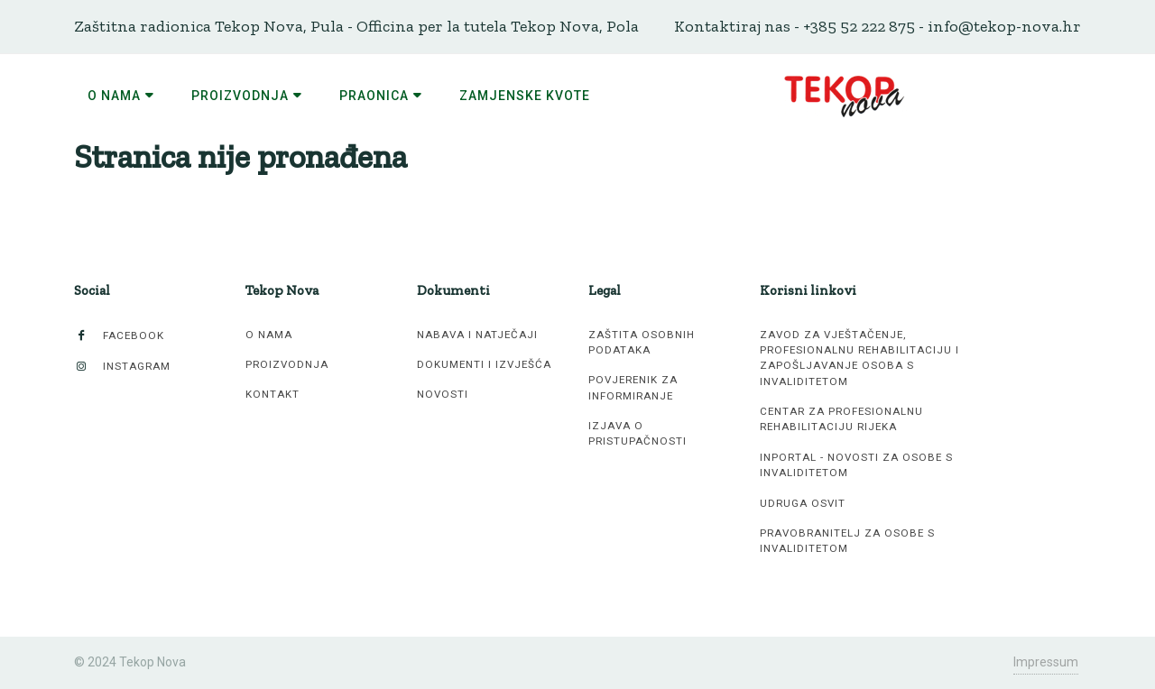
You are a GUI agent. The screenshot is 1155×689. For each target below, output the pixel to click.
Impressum (1045, 662)
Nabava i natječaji (477, 334)
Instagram (122, 366)
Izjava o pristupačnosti (637, 433)
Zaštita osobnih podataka (641, 342)
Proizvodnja (286, 364)
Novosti (442, 394)
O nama (268, 334)
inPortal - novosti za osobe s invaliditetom (856, 465)
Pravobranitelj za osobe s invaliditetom (847, 541)
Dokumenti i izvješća (484, 364)
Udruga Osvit (802, 503)
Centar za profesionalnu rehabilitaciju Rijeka (841, 419)
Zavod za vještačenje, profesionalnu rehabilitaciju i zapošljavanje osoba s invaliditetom (859, 358)
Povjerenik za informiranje (633, 387)
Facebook (119, 336)
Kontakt (272, 394)
